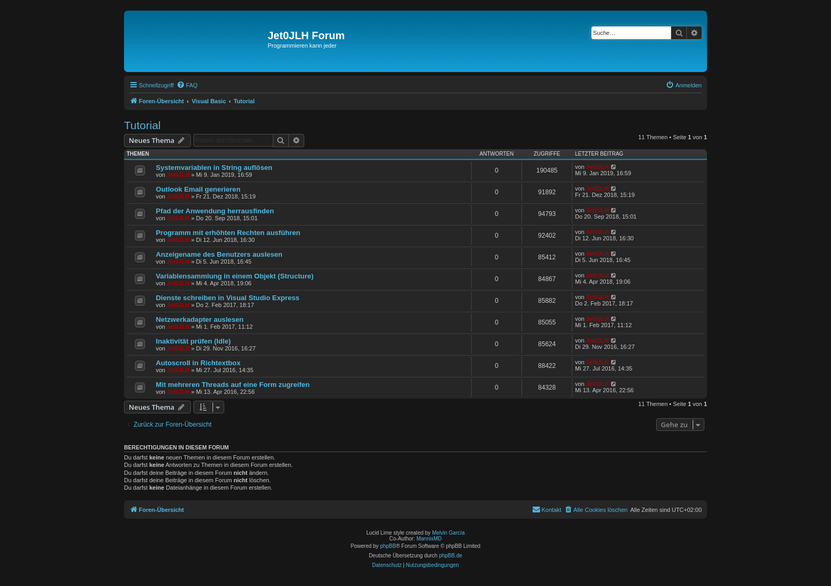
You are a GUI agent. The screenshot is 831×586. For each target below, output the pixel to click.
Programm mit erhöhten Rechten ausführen (228, 233)
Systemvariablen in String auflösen (214, 168)
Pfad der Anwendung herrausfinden (215, 211)
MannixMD (429, 539)
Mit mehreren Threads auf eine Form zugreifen (233, 385)
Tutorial (142, 125)
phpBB (388, 546)
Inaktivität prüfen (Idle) (193, 341)
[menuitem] (187, 85)
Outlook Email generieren (198, 189)
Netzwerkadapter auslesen (200, 319)
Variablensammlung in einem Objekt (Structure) (235, 276)
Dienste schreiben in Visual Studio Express (227, 298)
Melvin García (448, 533)
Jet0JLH (178, 175)
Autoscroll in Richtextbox (198, 363)
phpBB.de (450, 555)
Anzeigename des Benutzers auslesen (219, 254)
